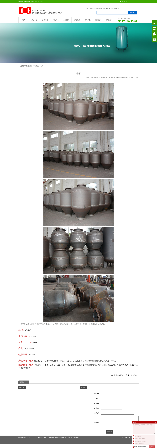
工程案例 (66, 20)
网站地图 (124, 1)
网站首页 (36, 65)
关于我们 (34, 20)
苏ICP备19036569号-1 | (72, 437)
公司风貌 (88, 20)
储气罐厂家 (100, 8)
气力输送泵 (107, 8)
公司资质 (77, 20)
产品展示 (56, 20)
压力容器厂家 (115, 8)
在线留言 (109, 20)
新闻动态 (45, 20)
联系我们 (98, 20)
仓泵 (95, 8)
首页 (23, 20)
